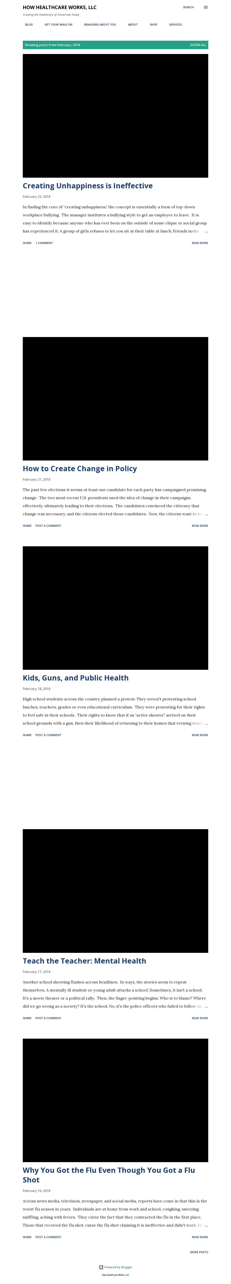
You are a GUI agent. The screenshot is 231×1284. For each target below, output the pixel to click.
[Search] (188, 7)
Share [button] (27, 243)
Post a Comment (48, 526)
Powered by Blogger (115, 1267)
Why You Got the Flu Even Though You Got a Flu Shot (109, 1175)
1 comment (44, 243)
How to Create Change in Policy (80, 468)
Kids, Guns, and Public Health (76, 678)
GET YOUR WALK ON (56, 24)
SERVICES (173, 24)
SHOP (151, 24)
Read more (200, 243)
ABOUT (130, 24)
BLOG (26, 24)
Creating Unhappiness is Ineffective (88, 186)
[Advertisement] (115, 291)
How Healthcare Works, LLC (60, 7)
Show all (198, 45)
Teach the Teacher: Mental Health (84, 961)
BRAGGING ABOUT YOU (98, 24)
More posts (199, 1252)
